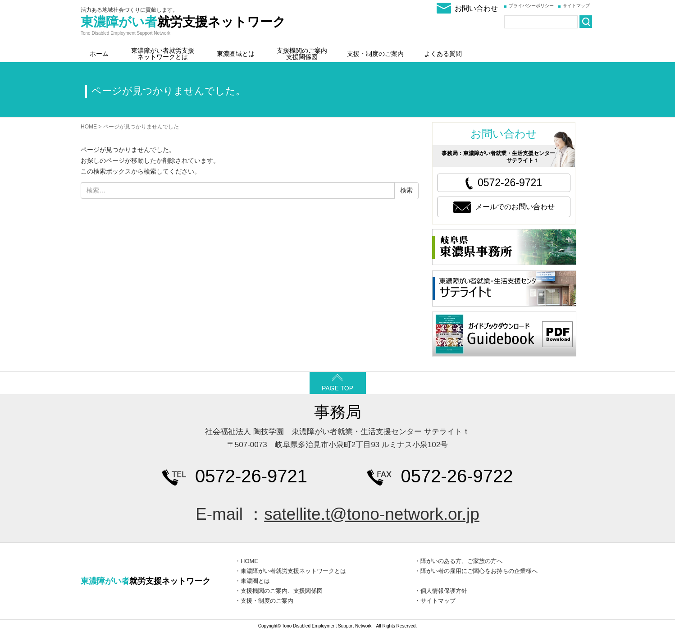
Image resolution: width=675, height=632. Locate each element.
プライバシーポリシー (531, 5)
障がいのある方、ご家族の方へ (461, 561)
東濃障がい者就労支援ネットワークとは (162, 53)
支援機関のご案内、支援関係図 (282, 590)
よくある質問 (443, 53)
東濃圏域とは (236, 53)
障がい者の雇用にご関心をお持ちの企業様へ (479, 571)
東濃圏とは (255, 580)
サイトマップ (576, 5)
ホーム (99, 53)
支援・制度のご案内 (375, 53)
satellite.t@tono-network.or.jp (371, 514)
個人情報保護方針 (443, 590)
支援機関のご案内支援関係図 (302, 53)
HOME (89, 127)
